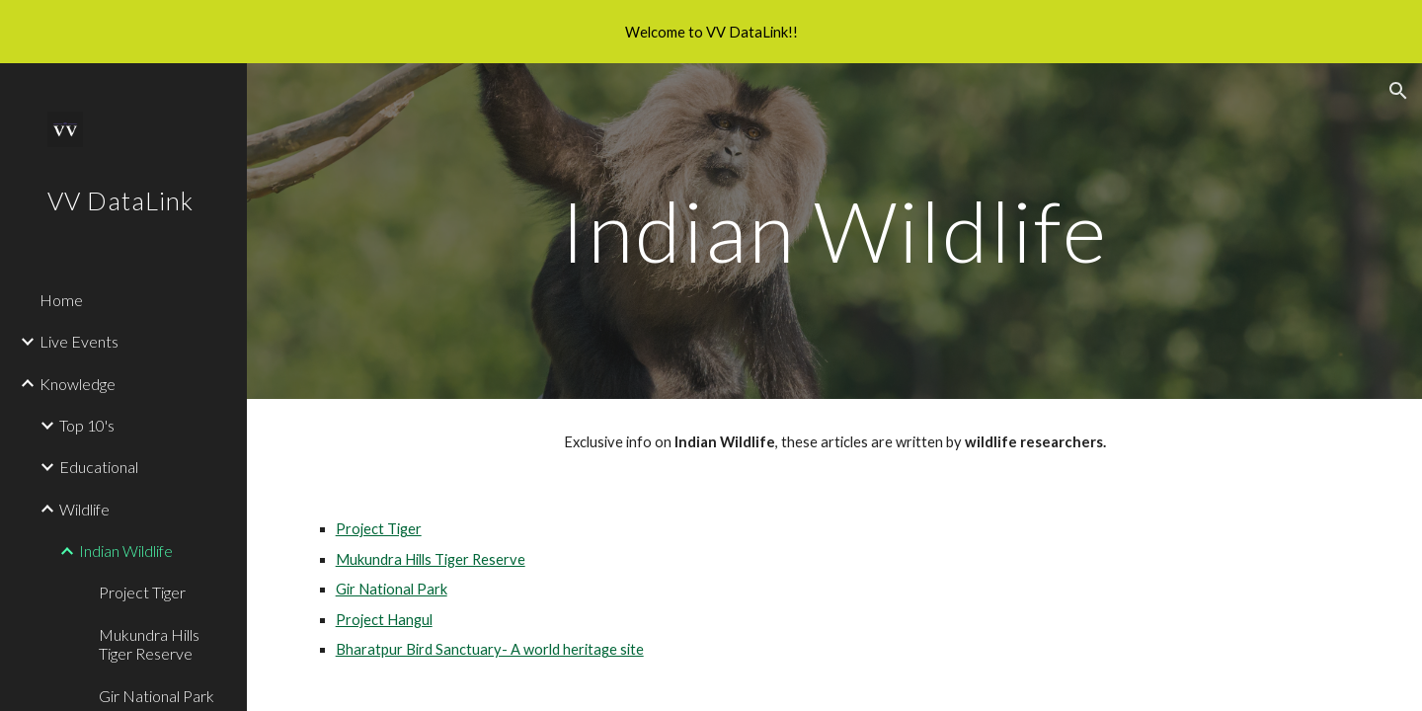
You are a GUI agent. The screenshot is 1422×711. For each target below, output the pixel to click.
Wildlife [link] (84, 509)
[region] (711, 31)
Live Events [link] (79, 341)
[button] (1398, 91)
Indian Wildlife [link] (126, 550)
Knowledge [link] (78, 383)
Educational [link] (98, 466)
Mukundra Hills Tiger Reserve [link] (149, 644)
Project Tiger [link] (142, 592)
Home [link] (61, 299)
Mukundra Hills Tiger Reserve (430, 559)
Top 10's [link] (87, 425)
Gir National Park (391, 589)
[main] (834, 230)
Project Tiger (379, 528)
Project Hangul (384, 619)
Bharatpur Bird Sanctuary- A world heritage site (490, 649)
